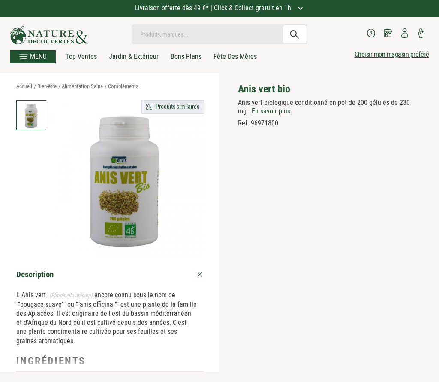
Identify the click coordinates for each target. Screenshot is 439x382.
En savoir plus (271, 111)
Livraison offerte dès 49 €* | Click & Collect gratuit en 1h (214, 8)
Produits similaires (177, 106)
